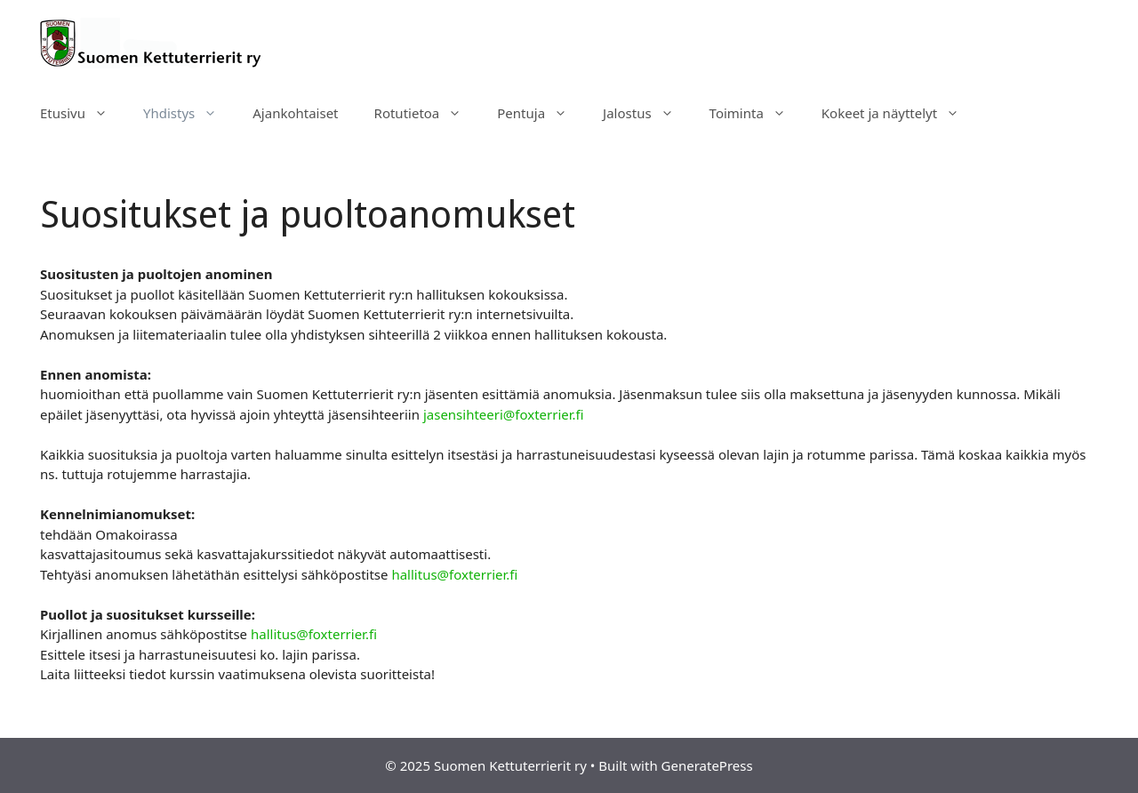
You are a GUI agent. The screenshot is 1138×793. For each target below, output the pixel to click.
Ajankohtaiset (295, 113)
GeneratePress (707, 765)
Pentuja (541, 113)
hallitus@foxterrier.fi (454, 574)
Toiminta (756, 113)
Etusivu (82, 113)
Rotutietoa (427, 113)
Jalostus (647, 113)
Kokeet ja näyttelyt (899, 113)
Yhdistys (189, 113)
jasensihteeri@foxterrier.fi (503, 414)
